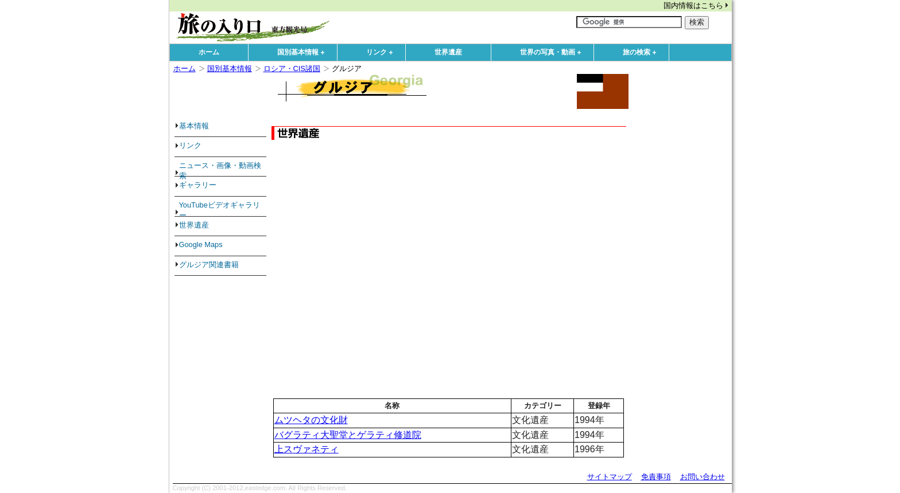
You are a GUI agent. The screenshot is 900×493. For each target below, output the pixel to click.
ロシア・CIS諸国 (291, 68)
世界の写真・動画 (553, 52)
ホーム (209, 52)
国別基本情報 (303, 52)
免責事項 (656, 476)
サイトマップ (609, 476)
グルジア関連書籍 (209, 264)
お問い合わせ (702, 476)
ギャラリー (197, 185)
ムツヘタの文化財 (311, 420)
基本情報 (194, 126)
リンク (382, 52)
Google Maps (201, 244)
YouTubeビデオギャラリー (219, 210)
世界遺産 (448, 52)
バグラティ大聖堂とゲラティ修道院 (347, 435)
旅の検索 (642, 52)
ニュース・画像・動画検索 (220, 170)
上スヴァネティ (306, 449)
